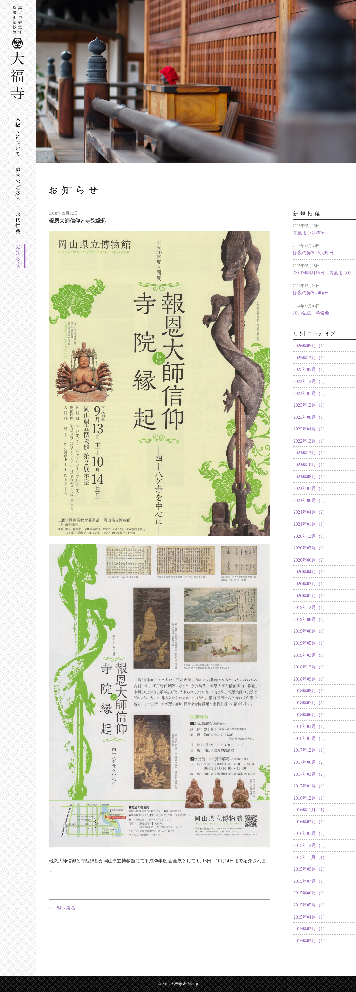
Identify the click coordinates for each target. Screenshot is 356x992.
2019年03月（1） (310, 655)
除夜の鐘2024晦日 (311, 292)
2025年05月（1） (310, 369)
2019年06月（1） (310, 631)
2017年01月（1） (310, 786)
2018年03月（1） (310, 726)
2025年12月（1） (310, 357)
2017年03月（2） (310, 774)
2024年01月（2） (310, 393)
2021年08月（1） (310, 476)
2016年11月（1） (310, 809)
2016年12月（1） (310, 798)
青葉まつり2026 (308, 233)
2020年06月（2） (310, 560)
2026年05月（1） (310, 345)
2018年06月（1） (310, 714)
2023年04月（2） (310, 429)
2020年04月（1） (310, 571)
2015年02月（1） (310, 940)
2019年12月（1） (310, 607)
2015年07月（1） (310, 881)
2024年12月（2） (310, 381)
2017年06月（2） (310, 762)
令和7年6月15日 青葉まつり (322, 273)
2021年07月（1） (310, 488)
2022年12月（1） (310, 441)
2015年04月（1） (310, 917)
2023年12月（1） (310, 405)
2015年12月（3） (310, 845)
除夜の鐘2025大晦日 (313, 252)
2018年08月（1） (310, 690)
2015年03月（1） (310, 928)
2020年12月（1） (310, 536)
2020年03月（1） (310, 583)
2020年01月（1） (310, 595)
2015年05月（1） (310, 905)
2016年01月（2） (310, 833)
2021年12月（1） (310, 452)
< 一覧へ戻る (62, 908)
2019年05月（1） (310, 643)
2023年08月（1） (310, 417)
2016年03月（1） (310, 821)
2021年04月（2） (310, 512)
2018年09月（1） (310, 679)
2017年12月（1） (310, 750)
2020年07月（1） (310, 548)
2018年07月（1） (310, 702)
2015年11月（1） (310, 857)
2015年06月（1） (310, 893)
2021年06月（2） (310, 500)
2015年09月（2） (310, 869)
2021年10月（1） (310, 464)
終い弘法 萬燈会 (311, 313)
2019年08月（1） (310, 619)
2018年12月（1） (310, 667)
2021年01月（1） (310, 524)
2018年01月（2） (310, 738)
